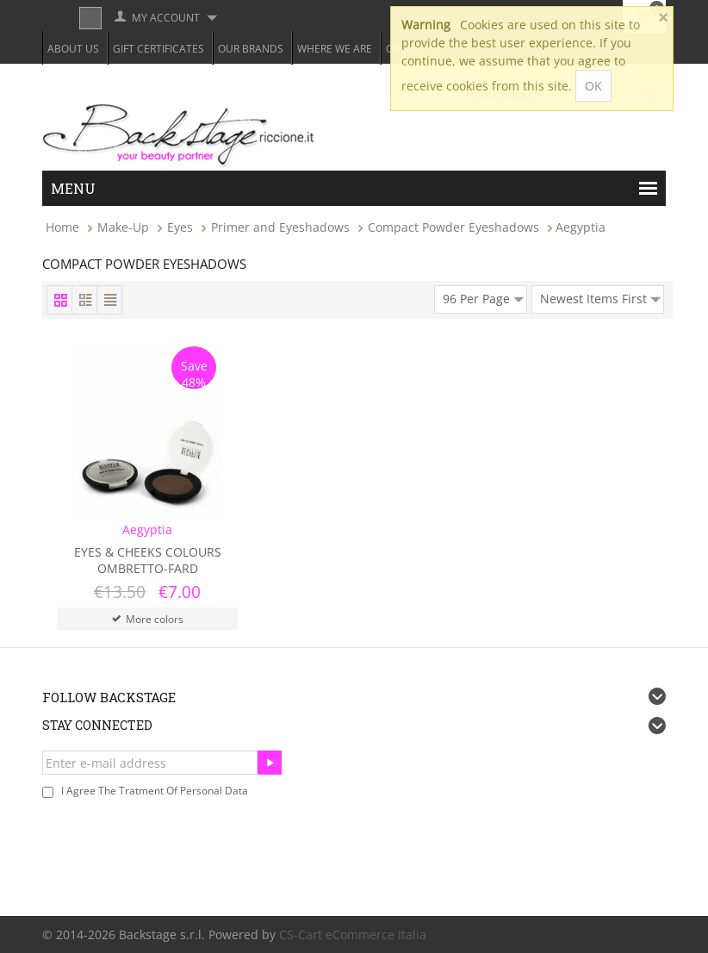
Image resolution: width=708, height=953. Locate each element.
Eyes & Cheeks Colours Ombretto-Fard (147, 560)
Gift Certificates (158, 48)
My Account (166, 17)
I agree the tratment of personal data (154, 790)
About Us (73, 48)
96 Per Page (483, 296)
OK (593, 86)
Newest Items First (600, 296)
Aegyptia (147, 529)
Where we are (334, 48)
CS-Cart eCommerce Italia (352, 934)
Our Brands (250, 48)
